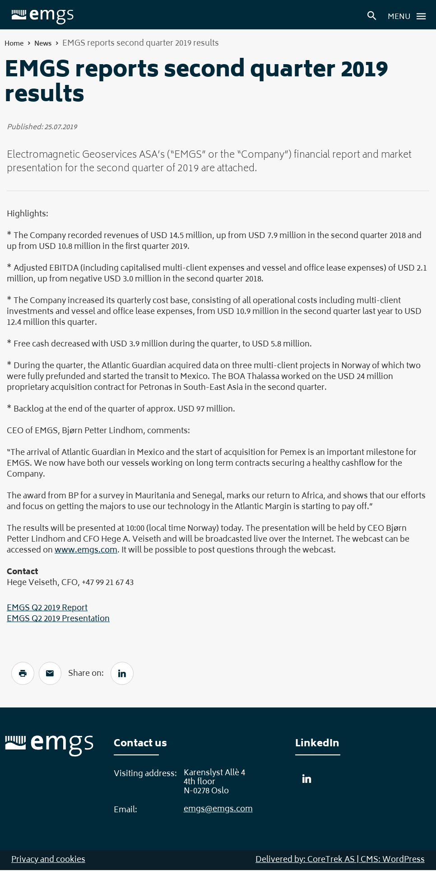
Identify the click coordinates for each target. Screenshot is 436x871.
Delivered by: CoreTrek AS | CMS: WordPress (340, 861)
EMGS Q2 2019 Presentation (58, 619)
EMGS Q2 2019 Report (47, 608)
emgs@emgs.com (218, 810)
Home (14, 44)
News (42, 44)
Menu (409, 16)
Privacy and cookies (48, 861)
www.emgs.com (86, 550)
